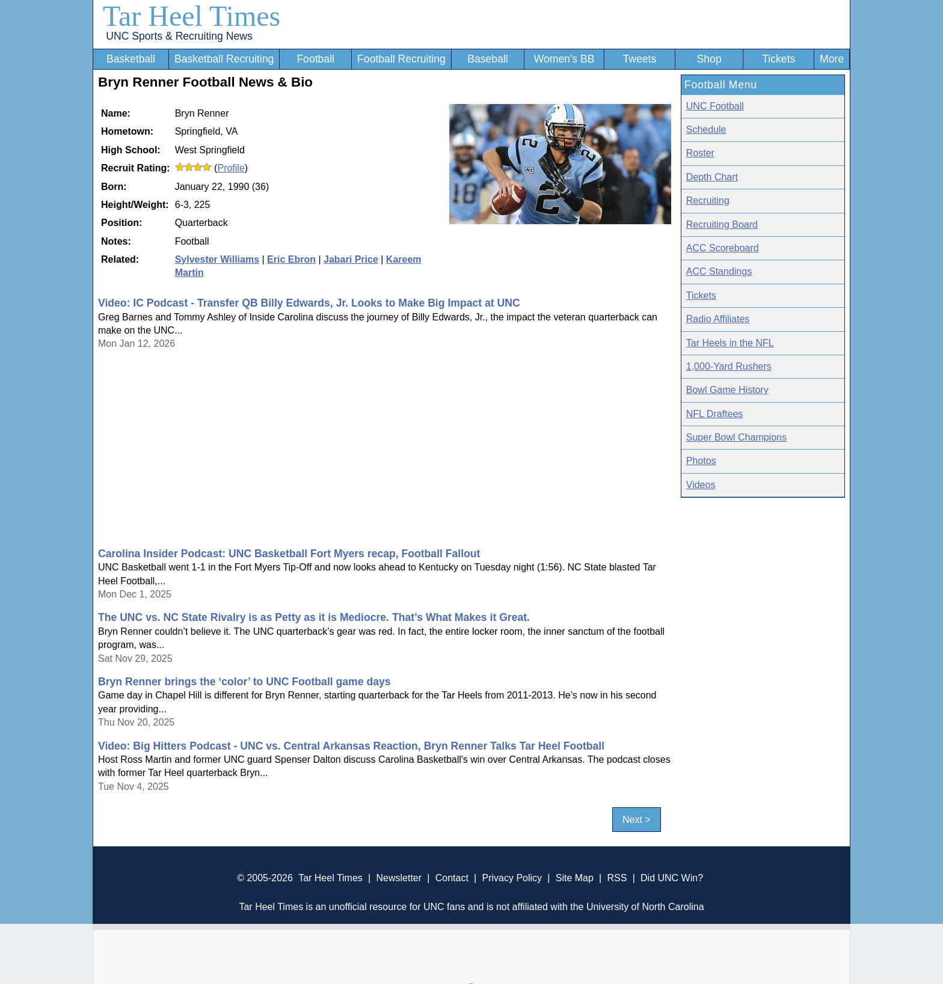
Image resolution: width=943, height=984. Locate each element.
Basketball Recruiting (224, 59)
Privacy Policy (512, 878)
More (832, 59)
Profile (230, 168)
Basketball (130, 59)
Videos (701, 485)
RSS (617, 878)
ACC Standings (719, 271)
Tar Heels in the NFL (730, 343)
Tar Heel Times (191, 16)
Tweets (639, 59)
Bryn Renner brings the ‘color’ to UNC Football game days (244, 682)
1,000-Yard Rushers (729, 366)
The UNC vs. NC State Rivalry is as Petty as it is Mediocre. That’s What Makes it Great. (314, 617)
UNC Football (715, 106)
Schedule (706, 129)
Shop (709, 59)
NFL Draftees (714, 414)
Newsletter (399, 878)
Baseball (487, 59)
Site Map (575, 878)
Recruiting (708, 200)
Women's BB (564, 59)
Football (315, 59)
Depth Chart (712, 177)
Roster (700, 153)
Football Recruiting (401, 59)
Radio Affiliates (718, 319)
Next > (636, 819)
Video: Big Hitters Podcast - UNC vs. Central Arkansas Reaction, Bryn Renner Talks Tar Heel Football (351, 746)
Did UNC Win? (671, 878)
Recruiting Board (722, 224)
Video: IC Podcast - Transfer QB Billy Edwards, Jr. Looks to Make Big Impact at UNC (309, 303)
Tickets (778, 59)
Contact (451, 878)
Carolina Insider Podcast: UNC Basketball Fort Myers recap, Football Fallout (289, 554)
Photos (701, 461)
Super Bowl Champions (736, 437)
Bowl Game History (727, 390)
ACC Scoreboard (722, 248)
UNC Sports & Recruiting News (179, 36)
